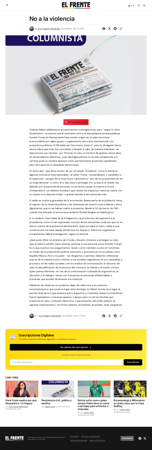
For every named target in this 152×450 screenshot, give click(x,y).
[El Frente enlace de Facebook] (140, 438)
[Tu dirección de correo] (66, 362)
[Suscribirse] (133, 362)
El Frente (41, 439)
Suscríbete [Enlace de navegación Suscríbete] (74, 436)
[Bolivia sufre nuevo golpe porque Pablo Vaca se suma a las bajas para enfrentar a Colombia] (94, 405)
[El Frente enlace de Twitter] (144, 438)
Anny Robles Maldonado (18, 407)
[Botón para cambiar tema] (144, 5)
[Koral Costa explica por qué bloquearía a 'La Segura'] (21, 402)
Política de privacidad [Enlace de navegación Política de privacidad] (78, 440)
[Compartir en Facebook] (104, 28)
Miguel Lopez (50, 407)
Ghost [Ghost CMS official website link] (33, 439)
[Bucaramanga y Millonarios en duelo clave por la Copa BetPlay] (130, 404)
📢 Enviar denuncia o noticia (76, 122)
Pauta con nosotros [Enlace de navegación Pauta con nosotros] (97, 440)
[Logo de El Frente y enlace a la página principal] (76, 5)
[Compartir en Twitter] (109, 28)
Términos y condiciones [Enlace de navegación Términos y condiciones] (90, 436)
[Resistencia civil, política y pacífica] (58, 402)
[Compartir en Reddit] (115, 28)
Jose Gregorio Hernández (48, 29)
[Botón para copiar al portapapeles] (120, 28)
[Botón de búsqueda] (139, 5)
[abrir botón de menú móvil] (7, 5)
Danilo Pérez (89, 413)
